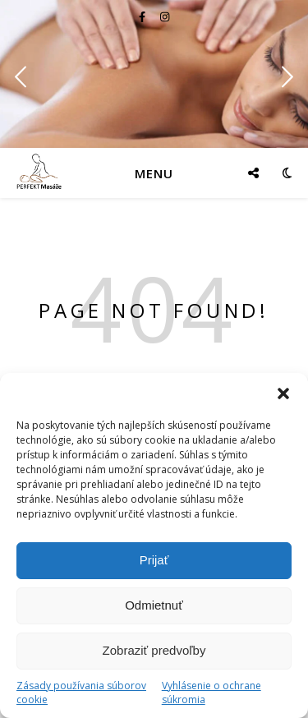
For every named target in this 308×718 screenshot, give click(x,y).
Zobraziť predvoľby (154, 650)
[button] (283, 393)
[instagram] (164, 16)
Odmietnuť (154, 605)
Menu (154, 173)
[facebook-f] (143, 16)
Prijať (154, 560)
